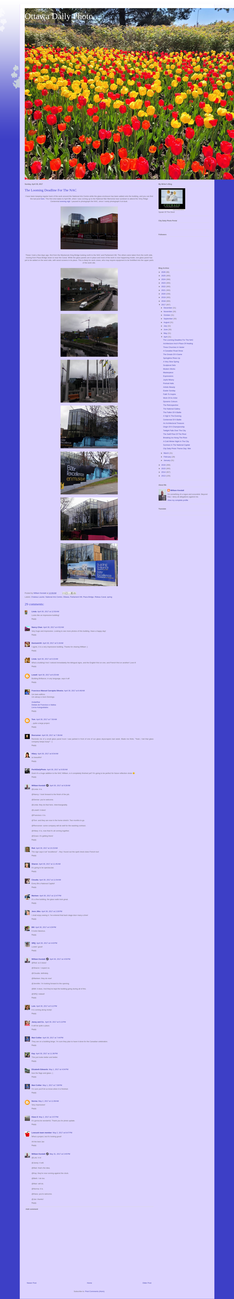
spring (109, 597)
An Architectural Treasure (173, 423)
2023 (163, 283)
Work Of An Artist (170, 398)
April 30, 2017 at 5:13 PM (55, 1022)
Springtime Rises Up (171, 358)
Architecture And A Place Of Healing (178, 343)
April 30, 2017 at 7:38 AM (52, 735)
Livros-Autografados (40, 707)
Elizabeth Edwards (40, 1069)
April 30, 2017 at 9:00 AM (57, 769)
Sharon (35, 864)
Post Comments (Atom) (94, 1291)
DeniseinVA (37, 643)
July (165, 326)
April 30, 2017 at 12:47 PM (50, 896)
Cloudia (35, 880)
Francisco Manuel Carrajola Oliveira (47, 691)
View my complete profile (177, 500)
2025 (163, 276)
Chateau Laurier (38, 597)
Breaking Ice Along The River (175, 438)
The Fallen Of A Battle (172, 412)
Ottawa (66, 597)
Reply (34, 619)
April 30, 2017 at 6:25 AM (48, 675)
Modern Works (169, 369)
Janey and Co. (38, 1022)
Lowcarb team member (42, 1133)
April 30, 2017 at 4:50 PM (60, 959)
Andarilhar (36, 702)
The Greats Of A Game (172, 354)
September (168, 319)
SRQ (34, 943)
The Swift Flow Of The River (174, 434)
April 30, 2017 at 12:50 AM (48, 611)
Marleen (35, 896)
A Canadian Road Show (173, 351)
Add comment (32, 1209)
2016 (163, 465)
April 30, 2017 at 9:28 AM (60, 785)
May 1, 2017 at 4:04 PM (58, 1069)
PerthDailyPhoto (39, 769)
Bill (33, 927)
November (168, 311)
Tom (33, 719)
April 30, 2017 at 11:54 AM (50, 880)
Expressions (168, 376)
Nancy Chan (37, 627)
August (167, 322)
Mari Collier (37, 1038)
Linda (34, 611)
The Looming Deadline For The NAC (178, 340)
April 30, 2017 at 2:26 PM (51, 911)
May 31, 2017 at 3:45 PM (60, 1154)
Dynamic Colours (170, 401)
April (166, 337)
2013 (163, 476)
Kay (33, 1053)
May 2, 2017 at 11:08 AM (48, 1101)
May (166, 333)
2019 (163, 297)
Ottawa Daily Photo (59, 16)
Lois (33, 1006)
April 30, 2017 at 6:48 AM (74, 691)
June (166, 329)
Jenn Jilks (36, 911)
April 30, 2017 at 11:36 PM (47, 1053)
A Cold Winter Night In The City (176, 441)
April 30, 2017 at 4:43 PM (46, 943)
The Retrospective (170, 405)
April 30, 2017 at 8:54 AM (48, 754)
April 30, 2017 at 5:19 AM (53, 643)
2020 (163, 294)
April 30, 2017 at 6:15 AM (47, 659)
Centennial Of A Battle (172, 420)
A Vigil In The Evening (172, 416)
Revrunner (36, 735)
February (168, 457)
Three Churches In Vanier (173, 347)
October (167, 315)
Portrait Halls (168, 383)
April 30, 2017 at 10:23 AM (47, 848)
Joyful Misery (168, 380)
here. (43, 199)
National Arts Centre (54, 597)
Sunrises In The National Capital (176, 445)
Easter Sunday (169, 391)
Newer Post (31, 1283)
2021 (163, 290)
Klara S (35, 1117)
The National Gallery (171, 409)
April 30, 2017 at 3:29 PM (45, 927)
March (166, 453)
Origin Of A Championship (174, 427)
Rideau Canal (100, 597)
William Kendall (38, 785)
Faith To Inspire (169, 394)
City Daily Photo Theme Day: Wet (177, 448)
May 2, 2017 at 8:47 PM (62, 1133)
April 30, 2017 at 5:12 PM (46, 1006)
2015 (163, 468)
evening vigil (65, 201)
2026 (163, 272)
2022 (163, 286)
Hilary (34, 754)
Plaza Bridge (88, 597)
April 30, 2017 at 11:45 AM (49, 864)
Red (33, 848)
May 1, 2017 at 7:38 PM (52, 1085)
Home (89, 1283)
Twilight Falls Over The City (174, 430)
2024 (163, 279)
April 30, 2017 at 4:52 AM (53, 627)
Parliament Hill (76, 597)
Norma (34, 1101)
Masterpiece (168, 372)
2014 (163, 472)
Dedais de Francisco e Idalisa (44, 705)
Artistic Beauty (169, 387)
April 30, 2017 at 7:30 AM (46, 719)
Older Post (147, 1283)
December (168, 308)
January (167, 460)
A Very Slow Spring (171, 362)
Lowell (34, 675)
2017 (163, 305)
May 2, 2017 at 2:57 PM (48, 1117)
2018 (163, 301)
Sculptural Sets (169, 365)
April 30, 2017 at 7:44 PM (53, 1038)
